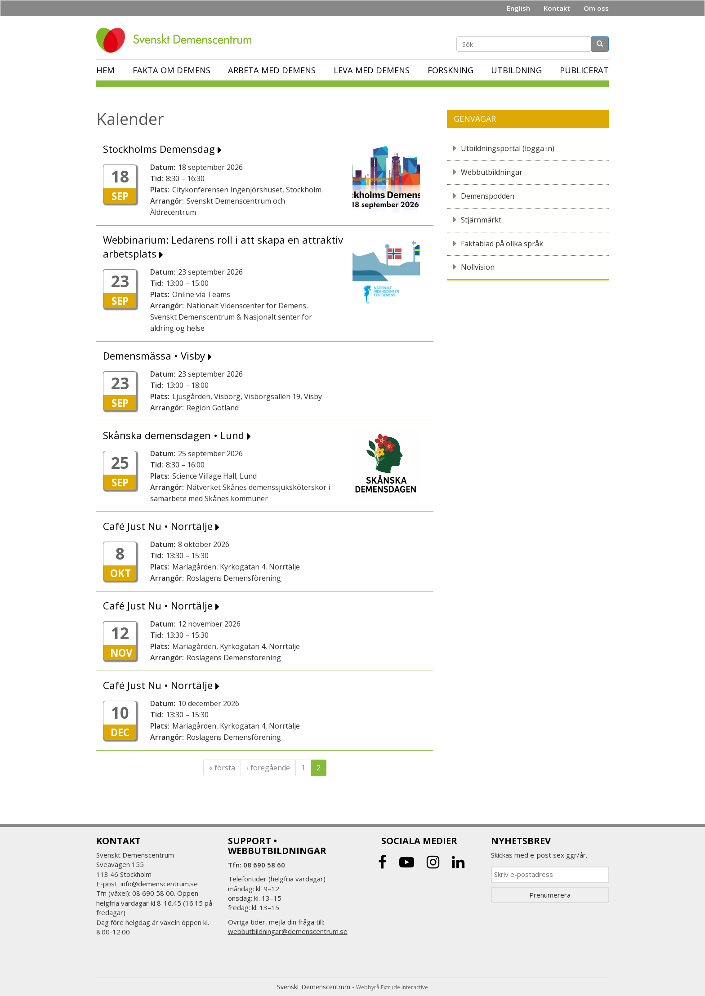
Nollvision (478, 267)
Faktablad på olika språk (502, 244)
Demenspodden (487, 196)
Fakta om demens (171, 70)
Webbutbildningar (491, 172)
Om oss (596, 8)
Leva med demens (372, 70)
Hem (105, 70)
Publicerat (584, 70)
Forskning (450, 70)
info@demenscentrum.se (159, 883)
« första (222, 768)
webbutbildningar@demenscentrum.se (288, 931)
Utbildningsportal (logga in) (507, 148)
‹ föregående (268, 768)
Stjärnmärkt (481, 220)
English (518, 8)
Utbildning (516, 70)
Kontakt (557, 8)
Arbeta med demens (272, 70)
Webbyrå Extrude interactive (392, 987)
